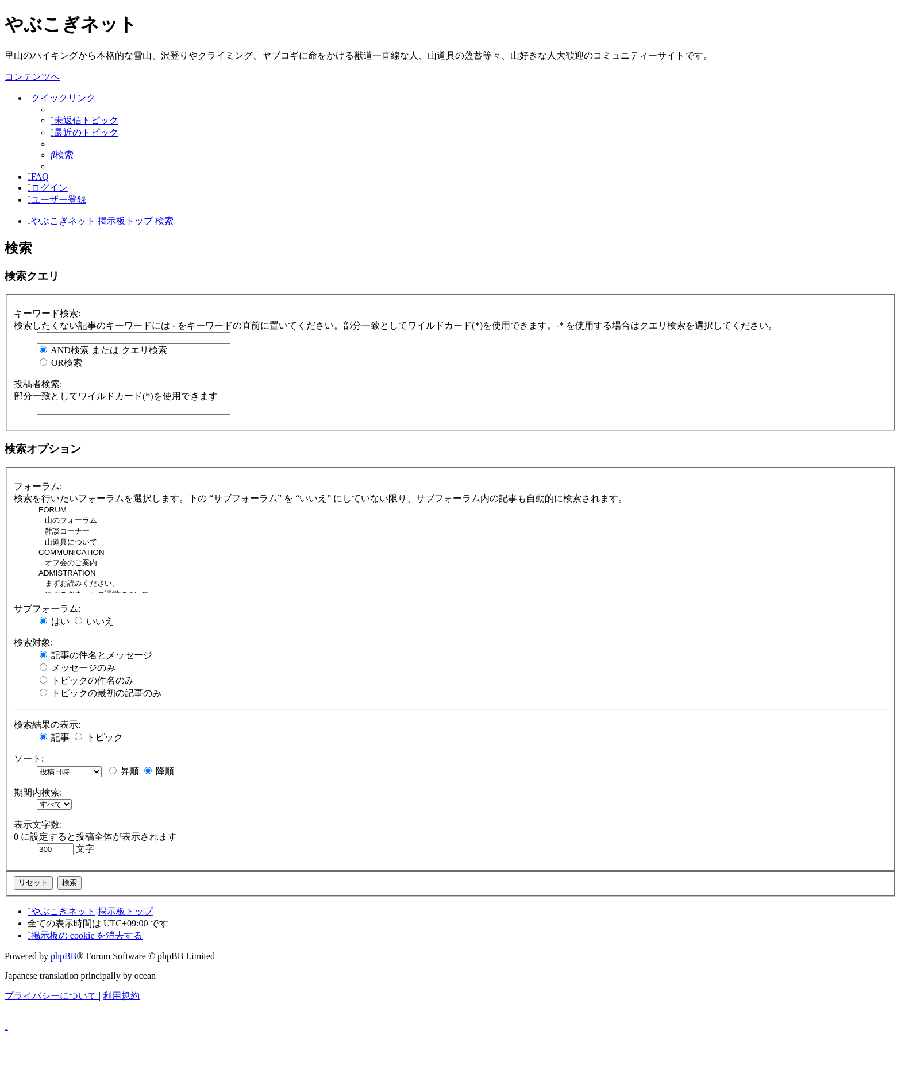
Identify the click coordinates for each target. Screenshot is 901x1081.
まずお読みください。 (94, 583)
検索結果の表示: (47, 724)
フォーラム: (38, 486)
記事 (55, 737)
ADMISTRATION (94, 573)
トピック (99, 737)
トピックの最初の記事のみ (100, 693)
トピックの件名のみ (87, 680)
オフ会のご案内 (94, 563)
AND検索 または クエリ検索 (103, 350)
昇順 (124, 771)
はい (55, 621)
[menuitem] (84, 120)
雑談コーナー (94, 531)
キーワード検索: (47, 313)
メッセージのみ (77, 668)
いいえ (94, 621)
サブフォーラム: (47, 608)
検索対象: (33, 642)
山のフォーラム (94, 520)
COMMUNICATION (94, 553)
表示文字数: (38, 824)
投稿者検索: (38, 384)
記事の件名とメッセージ (96, 655)
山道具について (94, 542)
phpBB (63, 956)
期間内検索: (38, 792)
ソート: (29, 758)
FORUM (94, 510)
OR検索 (61, 363)
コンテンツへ (32, 77)
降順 (159, 771)
